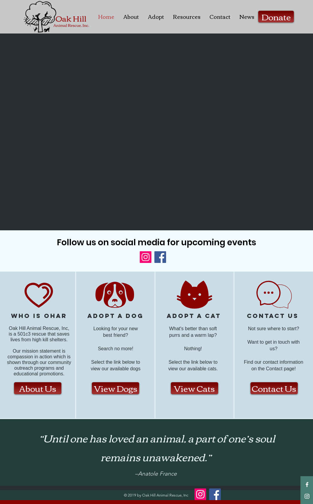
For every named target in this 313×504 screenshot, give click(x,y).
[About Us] (37, 388)
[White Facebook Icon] (307, 484)
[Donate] (276, 16)
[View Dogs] (115, 388)
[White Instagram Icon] (307, 496)
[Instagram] (145, 257)
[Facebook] (160, 257)
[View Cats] (194, 388)
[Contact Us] (274, 388)
